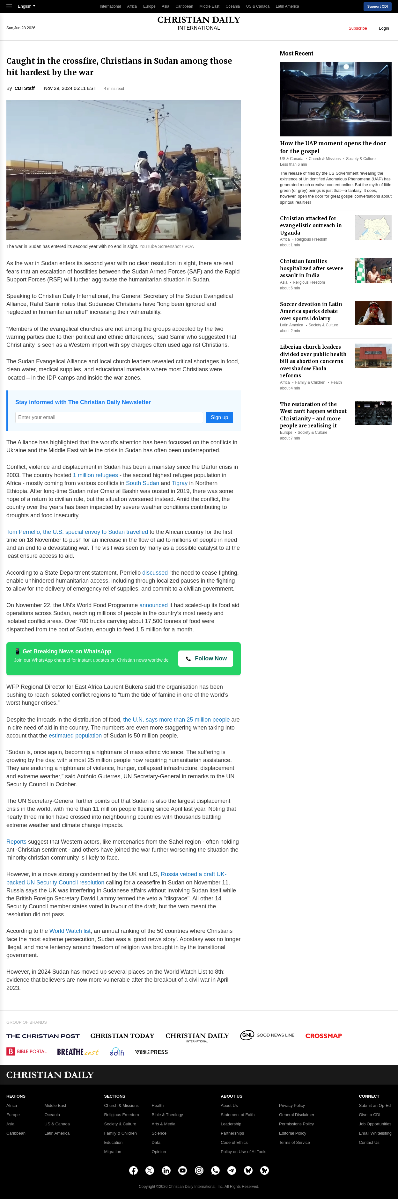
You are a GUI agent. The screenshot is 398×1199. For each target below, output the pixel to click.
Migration (112, 1152)
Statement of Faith (237, 1115)
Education (113, 1142)
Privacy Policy (292, 1105)
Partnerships (232, 1133)
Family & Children (310, 382)
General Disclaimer (296, 1115)
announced (153, 605)
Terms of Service (294, 1142)
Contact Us (369, 1142)
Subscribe (358, 27)
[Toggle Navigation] (10, 7)
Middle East (209, 6)
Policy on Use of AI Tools (243, 1152)
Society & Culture (361, 158)
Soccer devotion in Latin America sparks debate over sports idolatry (311, 311)
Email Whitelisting (375, 1133)
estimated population (74, 735)
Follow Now (211, 658)
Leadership (231, 1124)
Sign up (219, 417)
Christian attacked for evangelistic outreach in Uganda (311, 225)
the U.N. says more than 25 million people (176, 719)
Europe (149, 6)
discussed (154, 573)
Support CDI (377, 6)
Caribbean (184, 6)
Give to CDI (369, 1115)
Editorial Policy (292, 1133)
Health (336, 382)
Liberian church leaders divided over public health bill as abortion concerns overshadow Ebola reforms (313, 361)
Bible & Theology (167, 1115)
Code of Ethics (234, 1142)
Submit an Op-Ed (375, 1105)
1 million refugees (94, 475)
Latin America (287, 6)
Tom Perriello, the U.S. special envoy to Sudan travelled (77, 532)
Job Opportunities (375, 1124)
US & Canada (257, 6)
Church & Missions (325, 158)
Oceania (233, 6)
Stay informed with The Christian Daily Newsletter (83, 402)
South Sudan (141, 483)
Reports (16, 842)
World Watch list (69, 931)
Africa (132, 6)
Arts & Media (163, 1124)
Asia (165, 6)
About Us (229, 1105)
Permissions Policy (296, 1124)
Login (384, 27)
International (110, 6)
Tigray (179, 483)
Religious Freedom (311, 239)
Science (159, 1133)
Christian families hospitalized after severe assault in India (311, 268)
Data (156, 1142)
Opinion (159, 1152)
